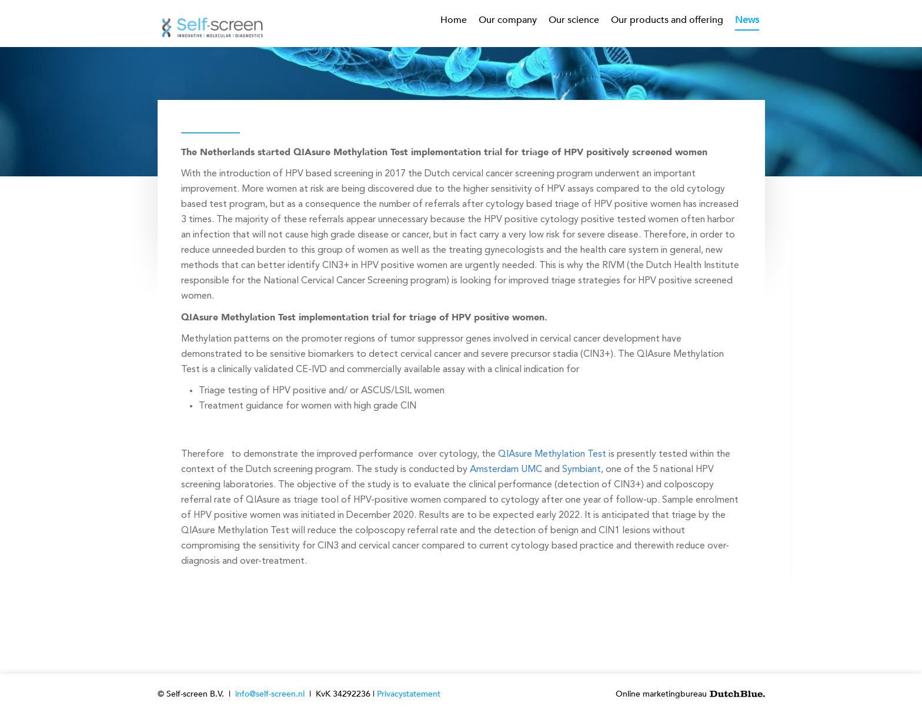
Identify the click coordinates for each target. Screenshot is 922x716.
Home (453, 20)
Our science (574, 20)
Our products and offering (667, 20)
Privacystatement (408, 694)
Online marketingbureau (690, 694)
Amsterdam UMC (506, 469)
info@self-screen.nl (270, 694)
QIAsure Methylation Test (552, 454)
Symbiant (581, 469)
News (747, 20)
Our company (508, 20)
